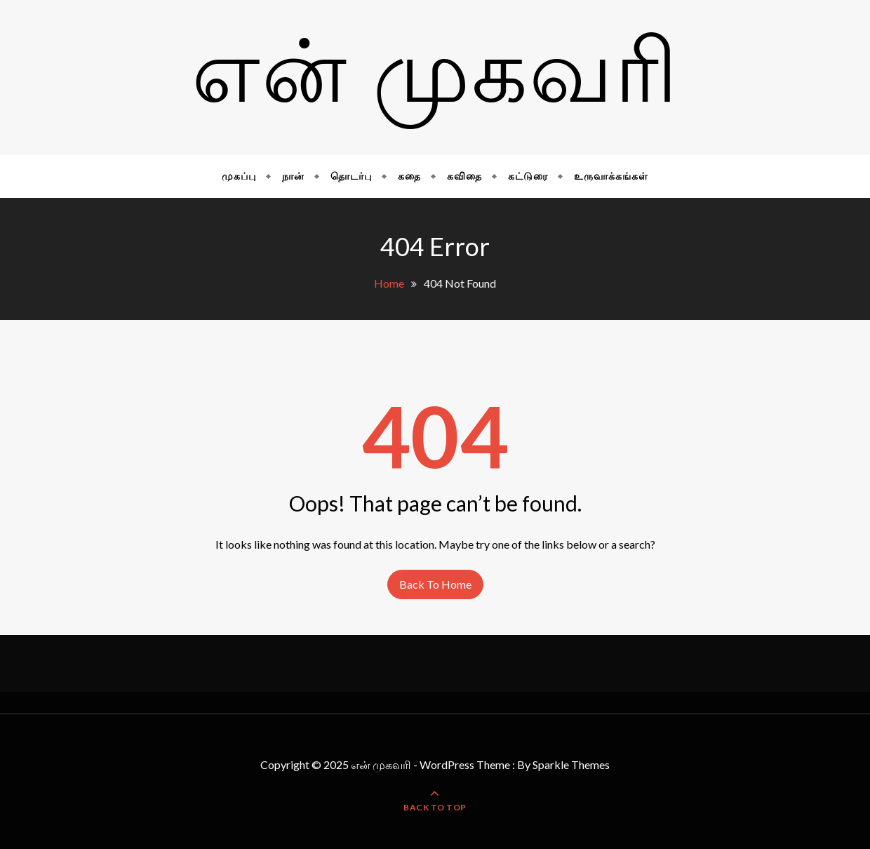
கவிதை (464, 176)
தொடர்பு (351, 176)
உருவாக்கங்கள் (611, 176)
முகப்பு (239, 176)
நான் (293, 176)
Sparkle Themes (571, 764)
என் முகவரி (435, 77)
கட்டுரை (528, 176)
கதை (409, 176)
